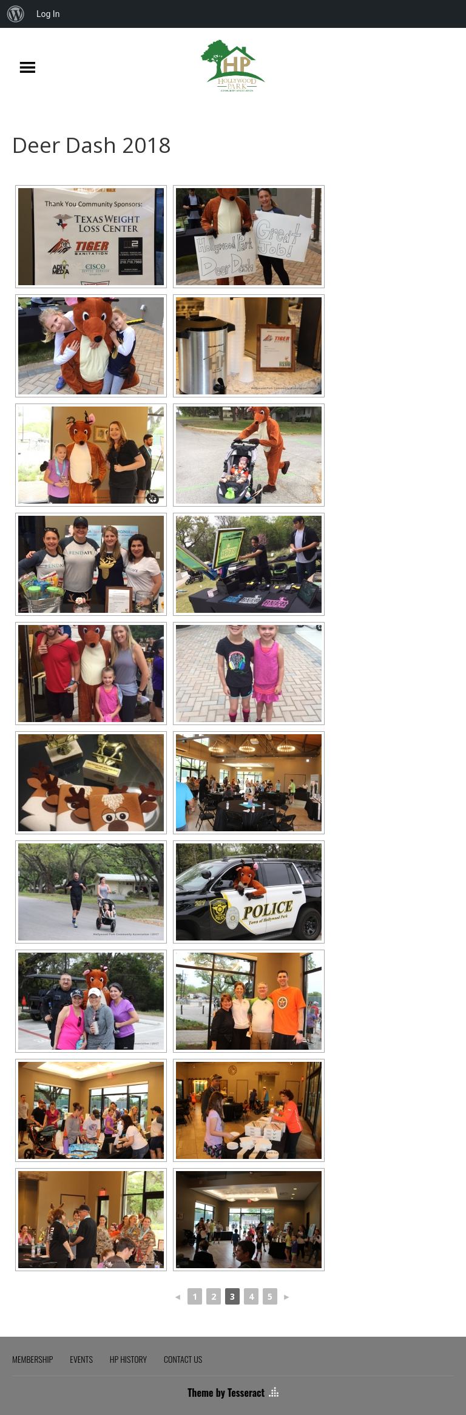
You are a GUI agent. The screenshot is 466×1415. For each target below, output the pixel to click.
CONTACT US (183, 1359)
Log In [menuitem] (47, 14)
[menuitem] (16, 14)
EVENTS (81, 1359)
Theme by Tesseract (226, 1392)
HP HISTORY (128, 1359)
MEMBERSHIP (32, 1359)
